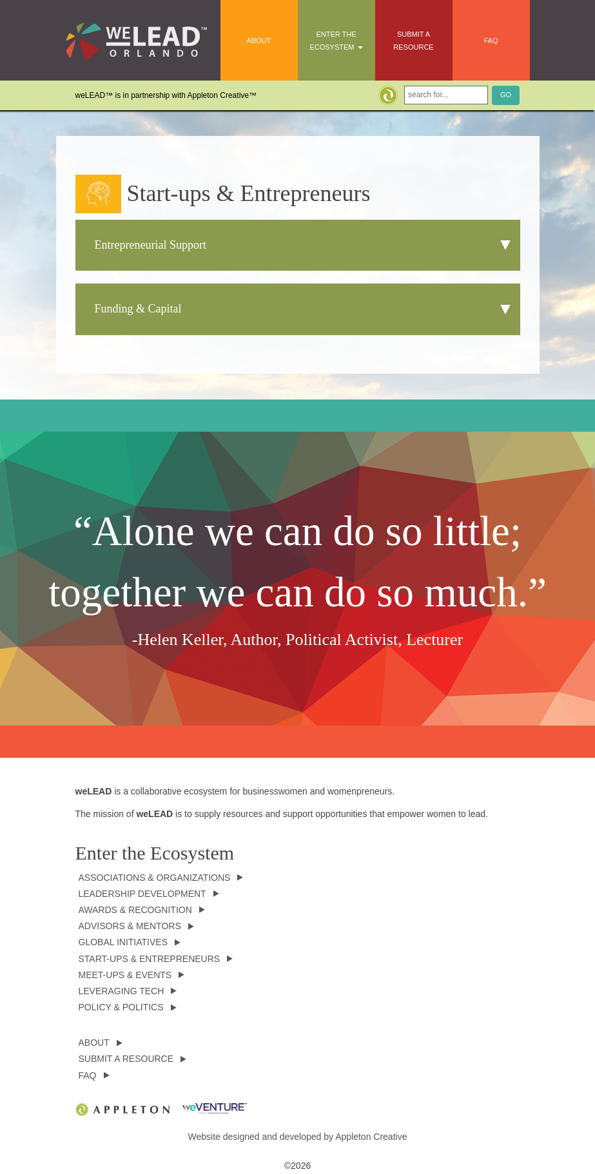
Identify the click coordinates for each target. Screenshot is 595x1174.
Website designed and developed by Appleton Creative (297, 1136)
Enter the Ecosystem (335, 40)
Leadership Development (142, 894)
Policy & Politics (121, 1007)
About (259, 40)
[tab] (297, 245)
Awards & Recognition (135, 910)
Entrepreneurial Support (150, 244)
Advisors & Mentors (130, 926)
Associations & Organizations (155, 877)
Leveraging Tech (121, 991)
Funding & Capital (138, 308)
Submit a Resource (413, 40)
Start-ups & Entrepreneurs (149, 959)
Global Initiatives (123, 942)
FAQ (490, 40)
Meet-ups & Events (125, 975)
